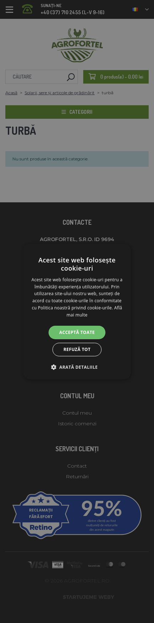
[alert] (77, 311)
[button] (76, 367)
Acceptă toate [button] (77, 332)
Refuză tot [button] (76, 349)
